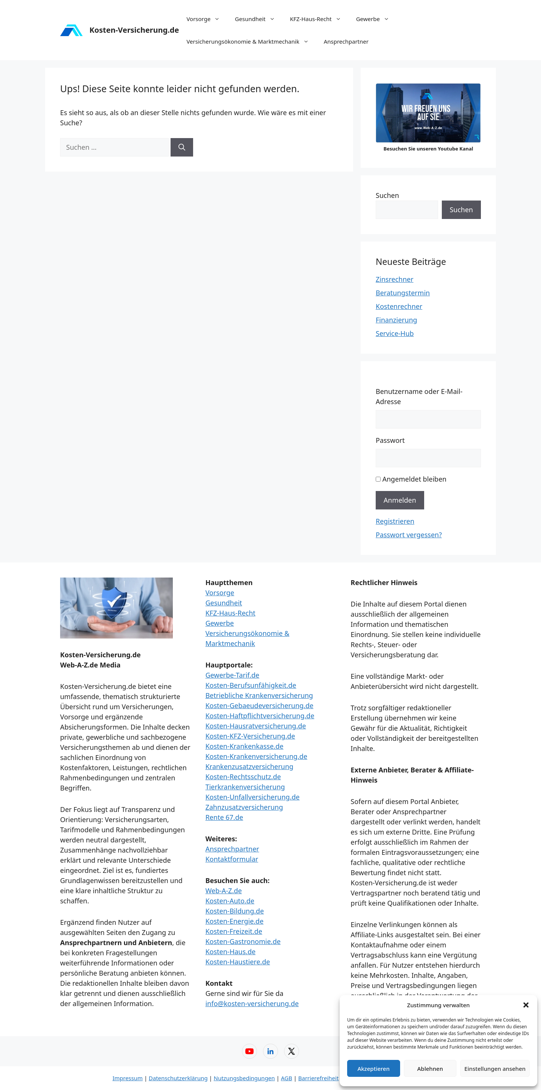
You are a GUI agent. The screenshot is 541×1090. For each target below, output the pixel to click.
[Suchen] (182, 147)
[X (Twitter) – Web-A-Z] (291, 1051)
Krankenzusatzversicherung (249, 766)
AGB (286, 1078)
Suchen (387, 195)
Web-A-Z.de (224, 890)
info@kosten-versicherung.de (252, 1003)
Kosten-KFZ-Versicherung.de (250, 735)
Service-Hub (395, 333)
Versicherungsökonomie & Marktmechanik (251, 41)
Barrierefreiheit (318, 1078)
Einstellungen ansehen (495, 1068)
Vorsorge (206, 19)
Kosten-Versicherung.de (134, 30)
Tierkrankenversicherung (245, 786)
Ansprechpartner (346, 41)
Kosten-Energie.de (235, 921)
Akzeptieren (373, 1068)
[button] (526, 1005)
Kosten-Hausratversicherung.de (256, 725)
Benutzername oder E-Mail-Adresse (419, 396)
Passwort (390, 440)
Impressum (127, 1078)
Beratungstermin (403, 292)
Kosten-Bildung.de (235, 910)
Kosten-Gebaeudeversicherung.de (260, 705)
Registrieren (395, 521)
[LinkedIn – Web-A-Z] (270, 1051)
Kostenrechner (399, 306)
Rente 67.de (224, 817)
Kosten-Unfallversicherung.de (253, 796)
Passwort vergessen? (409, 534)
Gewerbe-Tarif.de (233, 675)
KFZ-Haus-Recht (319, 19)
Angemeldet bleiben (414, 478)
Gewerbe (376, 19)
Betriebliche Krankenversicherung (259, 695)
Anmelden (400, 500)
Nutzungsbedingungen (244, 1078)
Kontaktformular (232, 858)
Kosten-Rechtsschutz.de (243, 776)
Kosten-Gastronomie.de (243, 941)
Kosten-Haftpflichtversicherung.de (260, 715)
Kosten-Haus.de (230, 951)
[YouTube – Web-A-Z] (249, 1051)
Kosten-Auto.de (230, 900)
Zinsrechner (394, 279)
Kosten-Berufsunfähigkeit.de (251, 685)
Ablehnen (430, 1068)
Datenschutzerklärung (178, 1078)
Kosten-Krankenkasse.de (245, 746)
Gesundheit (258, 19)
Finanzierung (396, 319)
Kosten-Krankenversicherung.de (256, 756)
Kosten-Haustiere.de (238, 961)
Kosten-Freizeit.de (234, 931)
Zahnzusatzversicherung (244, 807)
